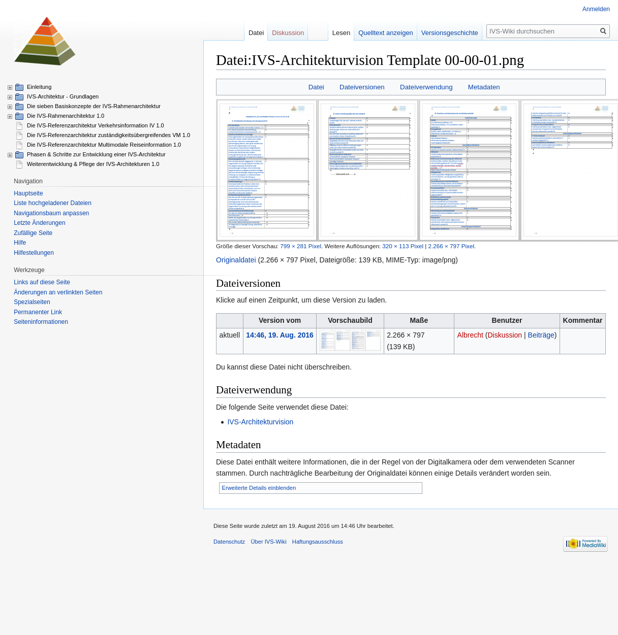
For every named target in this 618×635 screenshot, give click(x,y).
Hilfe (20, 242)
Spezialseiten (32, 302)
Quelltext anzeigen (390, 33)
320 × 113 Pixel (402, 246)
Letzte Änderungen (39, 222)
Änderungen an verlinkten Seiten (58, 292)
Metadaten (484, 87)
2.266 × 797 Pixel (451, 246)
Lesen (346, 33)
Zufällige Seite (33, 233)
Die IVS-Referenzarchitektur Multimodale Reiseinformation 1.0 (104, 145)
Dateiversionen (362, 87)
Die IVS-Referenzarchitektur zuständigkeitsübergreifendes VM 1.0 (108, 135)
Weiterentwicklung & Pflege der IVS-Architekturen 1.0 (93, 164)
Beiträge (541, 335)
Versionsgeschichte (454, 33)
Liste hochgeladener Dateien (52, 203)
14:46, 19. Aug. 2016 (280, 335)
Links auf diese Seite (42, 282)
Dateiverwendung (426, 87)
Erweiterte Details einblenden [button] (259, 488)
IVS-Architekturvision (260, 422)
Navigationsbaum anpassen (51, 213)
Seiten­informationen (41, 321)
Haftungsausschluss (317, 542)
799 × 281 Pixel (300, 246)
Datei (316, 87)
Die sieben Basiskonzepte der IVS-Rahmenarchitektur (94, 106)
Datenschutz (229, 542)
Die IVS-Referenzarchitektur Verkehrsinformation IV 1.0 (95, 125)
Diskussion (504, 335)
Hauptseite (28, 193)
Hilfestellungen (34, 252)
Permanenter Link (38, 312)
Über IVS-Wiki (268, 542)
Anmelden (596, 9)
